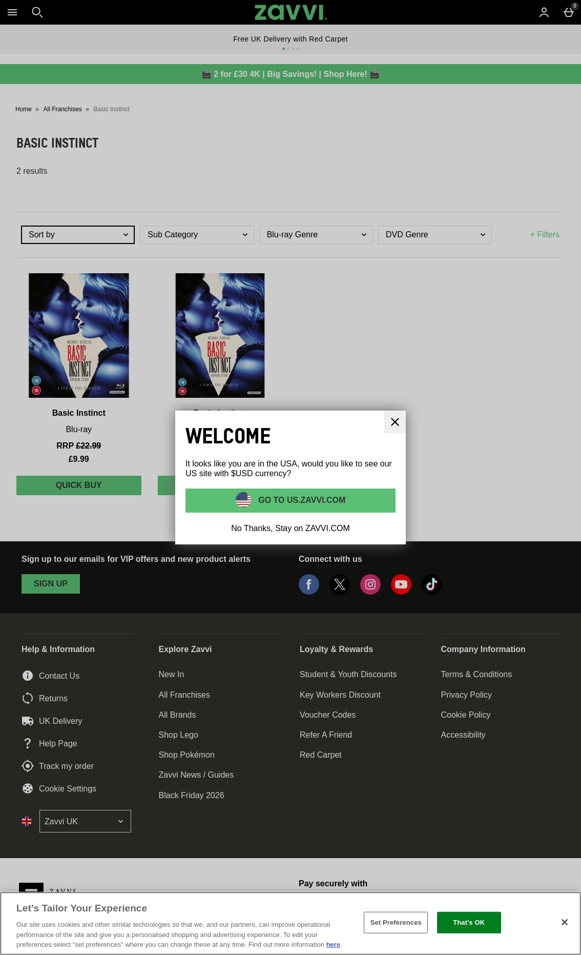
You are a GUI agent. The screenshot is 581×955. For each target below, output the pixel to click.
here (333, 944)
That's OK (469, 922)
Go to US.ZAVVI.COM (301, 499)
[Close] (564, 922)
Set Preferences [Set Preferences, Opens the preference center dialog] (396, 922)
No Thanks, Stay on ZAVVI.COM (290, 528)
